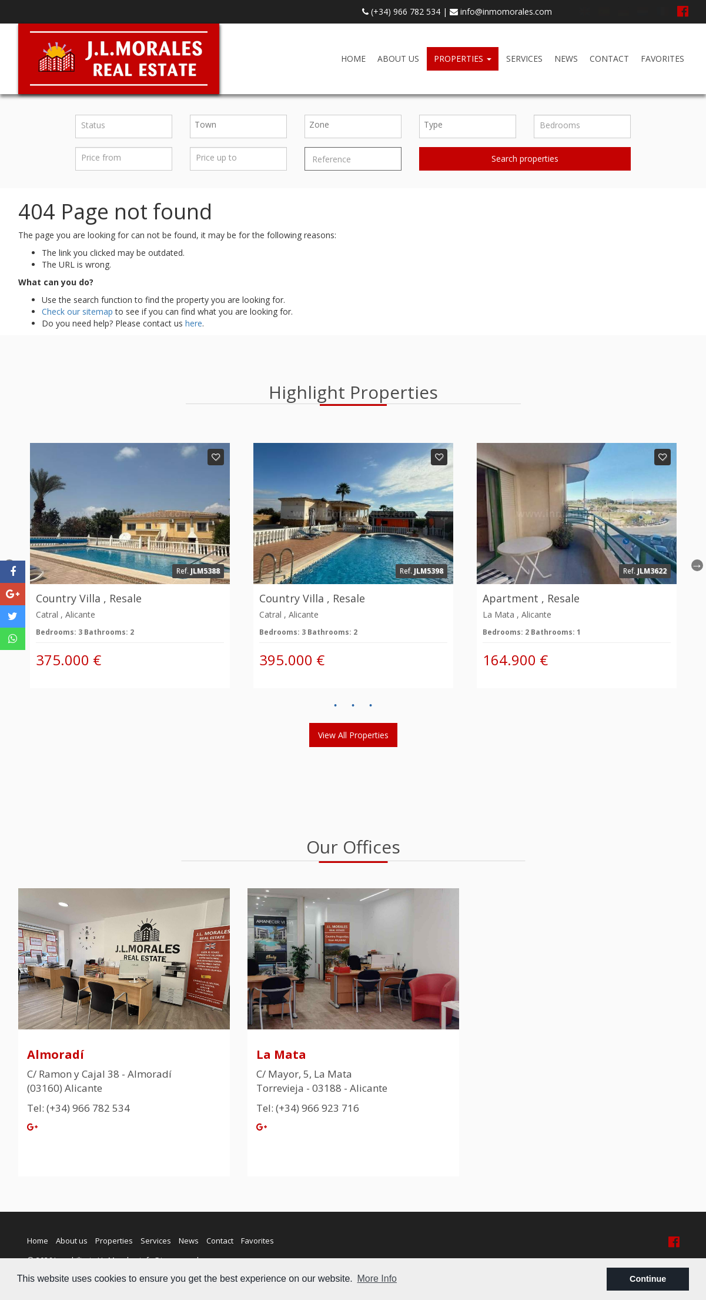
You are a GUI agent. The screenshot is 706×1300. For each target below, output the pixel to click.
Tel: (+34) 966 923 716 (307, 1108)
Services (524, 58)
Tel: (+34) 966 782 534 (78, 1108)
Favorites (662, 58)
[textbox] (241, 124)
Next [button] (697, 565)
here (193, 323)
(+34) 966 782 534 (401, 11)
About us (398, 58)
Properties (462, 58)
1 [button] (336, 706)
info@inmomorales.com (501, 11)
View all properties (353, 735)
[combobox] (238, 126)
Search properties (524, 158)
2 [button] (353, 706)
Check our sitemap (77, 311)
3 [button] (371, 706)
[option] (130, 565)
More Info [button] (377, 1279)
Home (353, 58)
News (566, 58)
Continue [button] (648, 1279)
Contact (609, 58)
